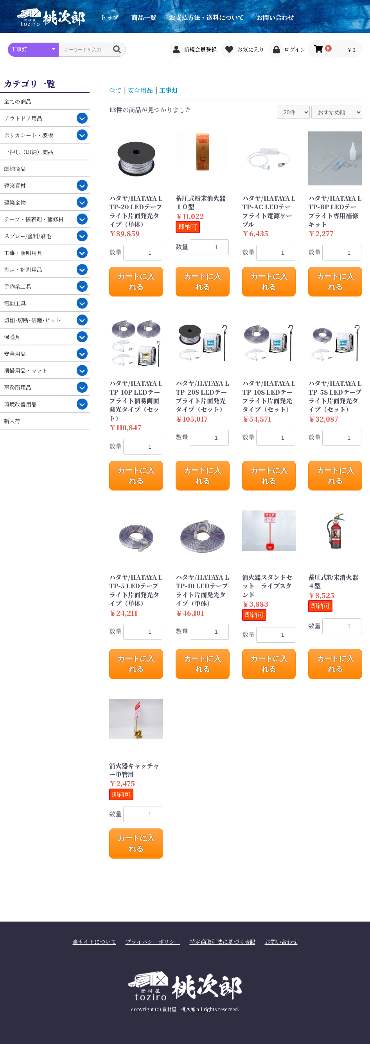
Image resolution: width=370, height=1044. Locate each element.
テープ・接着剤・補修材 (34, 219)
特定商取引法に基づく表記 (222, 941)
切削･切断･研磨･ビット (32, 320)
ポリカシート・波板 (28, 135)
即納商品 (15, 169)
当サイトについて (94, 941)
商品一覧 (143, 17)
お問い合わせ (275, 17)
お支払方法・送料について (206, 17)
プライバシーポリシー (153, 941)
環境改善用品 (20, 404)
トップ (109, 17)
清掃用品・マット (25, 370)
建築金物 (15, 202)
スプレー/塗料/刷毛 (27, 236)
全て (115, 90)
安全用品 (15, 354)
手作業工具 (17, 286)
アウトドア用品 (23, 118)
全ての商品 (17, 101)
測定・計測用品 (23, 269)
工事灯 (168, 90)
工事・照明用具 (23, 253)
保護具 (12, 337)
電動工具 (15, 303)
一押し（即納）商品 (28, 152)
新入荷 (12, 421)
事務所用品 (17, 387)
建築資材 (15, 185)
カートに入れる (135, 281)
